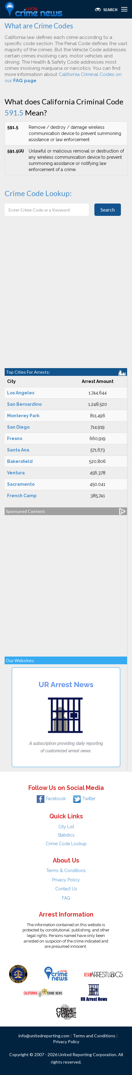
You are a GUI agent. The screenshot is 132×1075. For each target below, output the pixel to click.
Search (108, 209)
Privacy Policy (66, 879)
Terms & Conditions (66, 870)
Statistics (66, 835)
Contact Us (66, 888)
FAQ (66, 898)
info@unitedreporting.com (44, 1035)
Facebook (51, 798)
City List (66, 826)
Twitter (84, 798)
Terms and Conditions (94, 1035)
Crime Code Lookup (66, 843)
